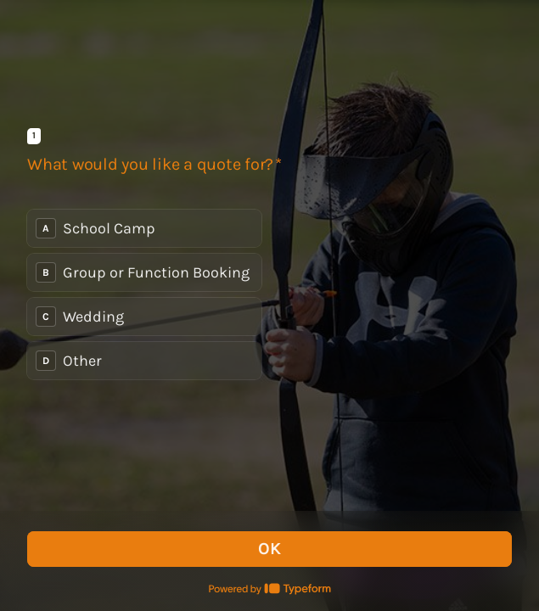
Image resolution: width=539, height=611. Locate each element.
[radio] (144, 228)
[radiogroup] (144, 294)
